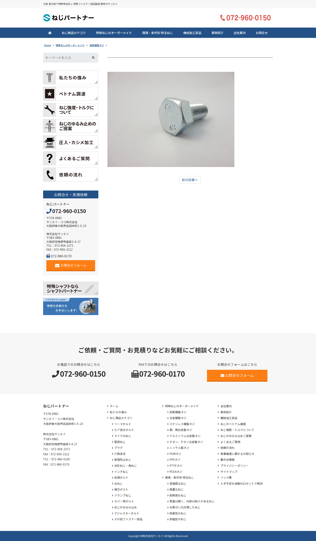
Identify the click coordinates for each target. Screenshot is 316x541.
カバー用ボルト (124, 501)
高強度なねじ (177, 483)
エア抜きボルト (124, 430)
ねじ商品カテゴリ (74, 33)
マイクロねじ (122, 436)
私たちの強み (118, 412)
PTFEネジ (175, 466)
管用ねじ (120, 442)
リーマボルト (122, 424)
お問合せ (262, 33)
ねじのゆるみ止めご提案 (236, 436)
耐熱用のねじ (177, 495)
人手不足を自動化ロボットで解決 (241, 483)
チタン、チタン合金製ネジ (186, 442)
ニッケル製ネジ (179, 448)
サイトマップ (228, 472)
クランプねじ (122, 495)
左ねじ (118, 483)
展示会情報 (227, 460)
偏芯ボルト (121, 490)
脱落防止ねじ (122, 460)
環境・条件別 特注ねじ (157, 33)
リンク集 (226, 477)
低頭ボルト (121, 477)
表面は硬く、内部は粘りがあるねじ (192, 501)
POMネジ (175, 454)
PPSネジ (174, 460)
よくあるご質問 (230, 442)
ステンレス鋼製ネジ (182, 424)
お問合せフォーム (71, 265)
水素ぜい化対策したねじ (185, 507)
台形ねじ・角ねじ (125, 466)
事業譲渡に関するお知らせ (237, 454)
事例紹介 (217, 33)
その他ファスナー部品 (128, 519)
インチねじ (121, 472)
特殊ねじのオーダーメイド (114, 33)
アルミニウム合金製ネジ (185, 436)
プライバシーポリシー (234, 466)
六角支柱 (120, 454)
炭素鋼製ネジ (177, 412)
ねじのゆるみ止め (125, 507)
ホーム (114, 406)
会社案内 (240, 33)
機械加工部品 (192, 33)
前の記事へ (190, 179)
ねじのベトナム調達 (233, 424)
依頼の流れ (227, 448)
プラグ (118, 448)
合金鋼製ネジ (177, 418)
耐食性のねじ (177, 513)
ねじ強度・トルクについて (237, 430)
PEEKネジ (175, 472)
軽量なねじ (176, 490)
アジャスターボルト (126, 513)
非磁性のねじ (177, 519)
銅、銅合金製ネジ (180, 430)
